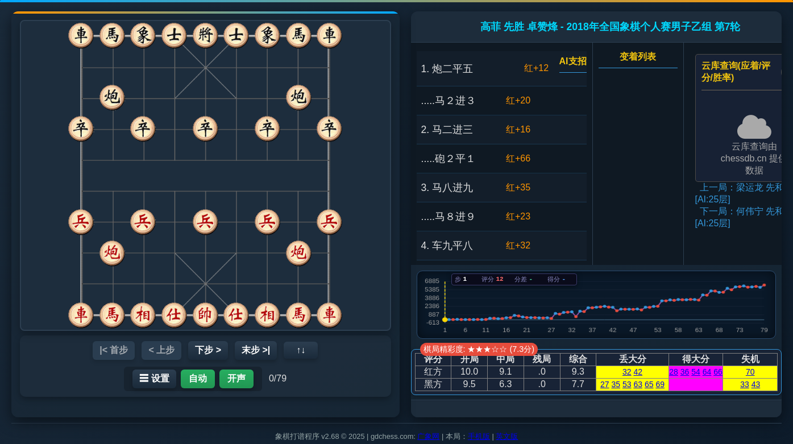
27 (604, 384)
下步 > (208, 350)
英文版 (507, 436)
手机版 (479, 436)
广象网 (428, 436)
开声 (236, 378)
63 (637, 384)
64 (707, 371)
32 (627, 371)
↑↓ (300, 350)
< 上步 (161, 350)
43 (756, 384)
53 (627, 384)
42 (637, 371)
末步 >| (256, 350)
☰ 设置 (154, 378)
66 (718, 371)
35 (616, 384)
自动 (198, 378)
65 (649, 384)
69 (660, 384)
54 (695, 371)
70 (750, 371)
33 (744, 384)
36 (685, 371)
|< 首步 (113, 350)
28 (673, 371)
